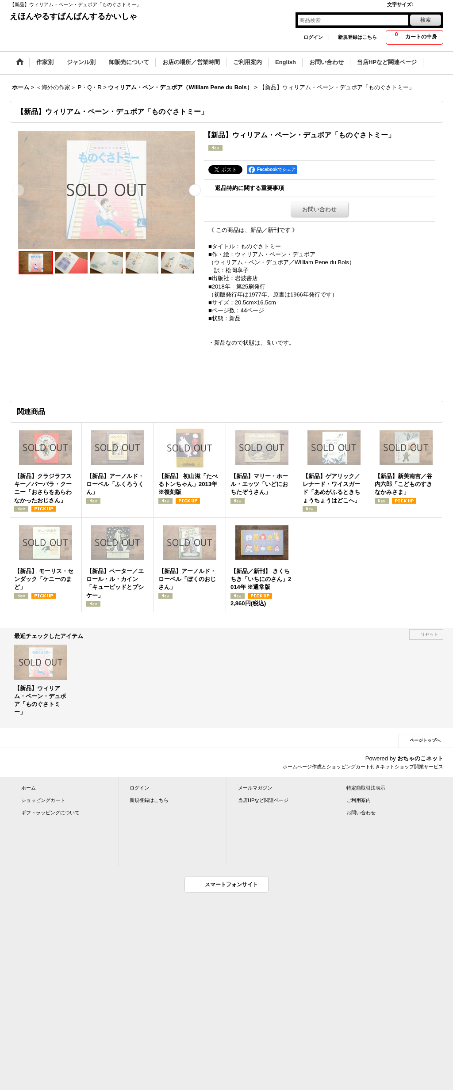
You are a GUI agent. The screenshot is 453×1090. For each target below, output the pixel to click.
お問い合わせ (319, 209)
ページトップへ (425, 740)
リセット (429, 634)
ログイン (313, 37)
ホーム (28, 787)
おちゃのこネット (420, 758)
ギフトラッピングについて (50, 812)
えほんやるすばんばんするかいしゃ (73, 16)
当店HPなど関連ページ (263, 800)
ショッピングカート (43, 800)
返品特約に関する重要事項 (249, 188)
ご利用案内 (358, 800)
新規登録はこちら (357, 37)
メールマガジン (255, 787)
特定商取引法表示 (365, 787)
